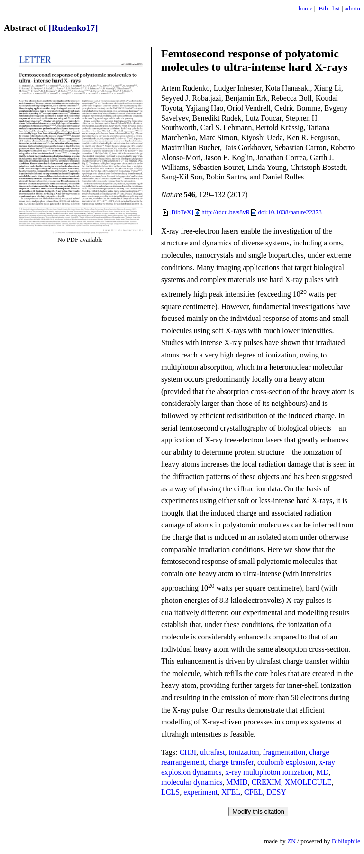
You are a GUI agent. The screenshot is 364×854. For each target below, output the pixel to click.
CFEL (253, 792)
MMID (236, 782)
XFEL (230, 792)
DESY (276, 792)
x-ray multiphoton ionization (269, 772)
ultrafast (212, 752)
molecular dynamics (191, 782)
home (306, 8)
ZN (291, 841)
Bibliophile (346, 841)
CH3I (187, 752)
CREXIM (266, 782)
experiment (200, 792)
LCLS (170, 792)
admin (352, 8)
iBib (322, 8)
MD (323, 772)
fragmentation (284, 752)
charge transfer (231, 762)
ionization (243, 752)
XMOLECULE (308, 782)
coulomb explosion (286, 762)
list (336, 8)
